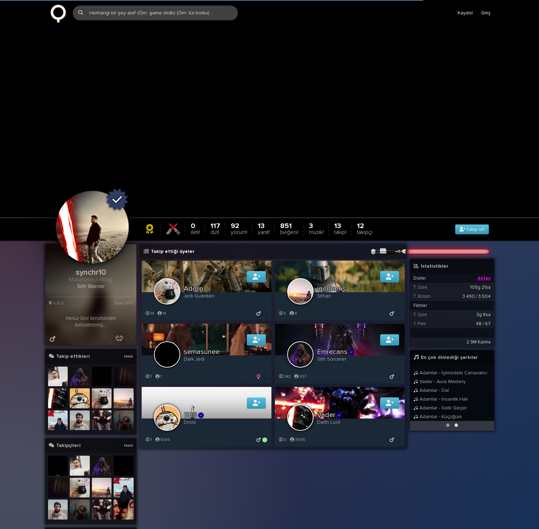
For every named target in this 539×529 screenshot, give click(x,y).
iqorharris (331, 251)
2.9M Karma (478, 305)
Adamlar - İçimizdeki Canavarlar (451, 336)
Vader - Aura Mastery (439, 344)
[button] (448, 387)
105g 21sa (480, 250)
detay (484, 241)
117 (215, 191)
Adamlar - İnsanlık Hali (440, 362)
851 (289, 191)
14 (149, 276)
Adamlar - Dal (431, 353)
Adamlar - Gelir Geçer (440, 371)
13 (264, 191)
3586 (297, 402)
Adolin (193, 251)
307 (300, 339)
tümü (128, 319)
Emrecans (336, 314)
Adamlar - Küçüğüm (437, 379)
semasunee (202, 314)
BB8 (194, 378)
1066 (162, 402)
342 (284, 339)
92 (239, 191)
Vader (330, 378)
